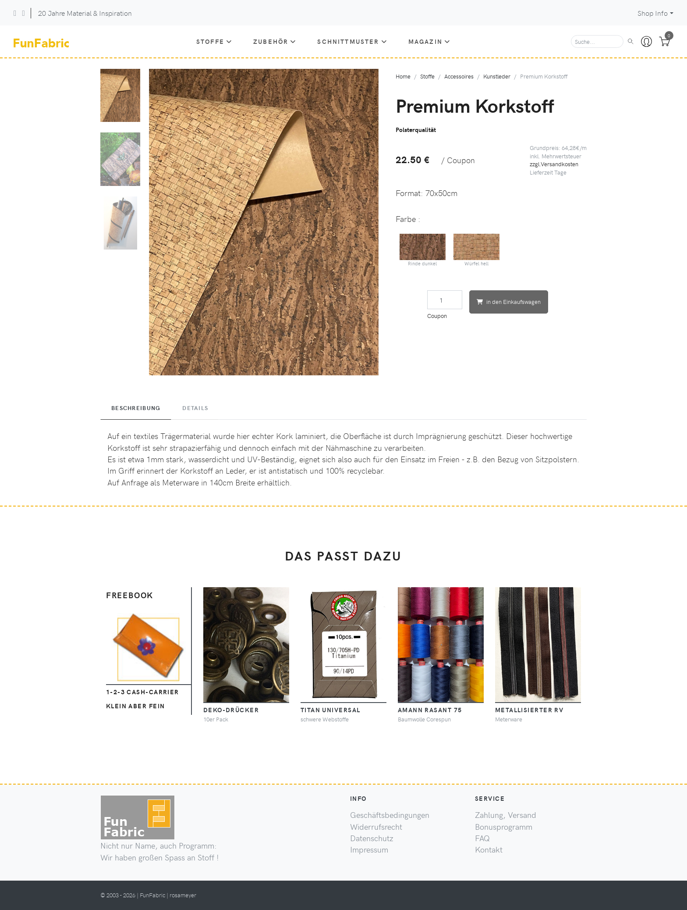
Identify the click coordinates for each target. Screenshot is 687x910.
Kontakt (489, 849)
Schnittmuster (352, 41)
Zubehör (274, 41)
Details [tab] (195, 408)
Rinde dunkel (423, 250)
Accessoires (459, 76)
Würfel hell (476, 250)
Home (403, 76)
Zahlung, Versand (505, 815)
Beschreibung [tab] (135, 408)
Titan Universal (331, 709)
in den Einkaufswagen (509, 301)
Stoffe (214, 41)
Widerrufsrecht (376, 826)
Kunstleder (496, 76)
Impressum (369, 849)
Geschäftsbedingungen (389, 815)
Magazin (429, 41)
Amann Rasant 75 (430, 709)
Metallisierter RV (529, 709)
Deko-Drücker (231, 709)
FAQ (482, 838)
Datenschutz (371, 838)
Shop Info (652, 13)
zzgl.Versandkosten (554, 164)
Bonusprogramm (503, 826)
